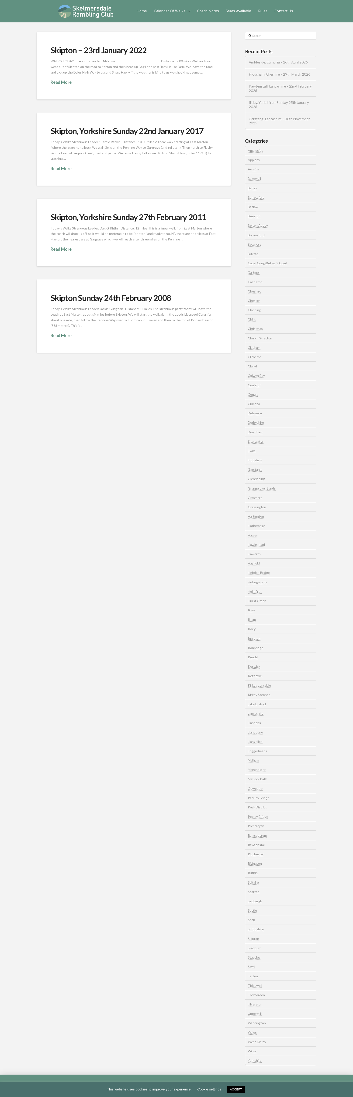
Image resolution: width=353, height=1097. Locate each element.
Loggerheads (257, 751)
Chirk (252, 319)
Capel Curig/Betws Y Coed (267, 263)
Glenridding (256, 479)
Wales (252, 1032)
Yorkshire (255, 1060)
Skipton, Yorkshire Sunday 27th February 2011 (128, 217)
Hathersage (256, 526)
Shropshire (256, 929)
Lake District (257, 704)
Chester (254, 301)
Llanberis (254, 723)
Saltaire (253, 882)
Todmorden (256, 995)
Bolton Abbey (258, 225)
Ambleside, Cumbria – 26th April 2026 (278, 62)
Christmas (255, 329)
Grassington (257, 507)
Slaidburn (254, 948)
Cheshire (254, 291)
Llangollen (255, 742)
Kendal (253, 657)
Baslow (253, 207)
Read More (61, 82)
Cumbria (254, 404)
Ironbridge (255, 648)
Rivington (255, 863)
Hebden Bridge (259, 573)
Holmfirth (255, 591)
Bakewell (254, 178)
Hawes (253, 535)
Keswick (254, 666)
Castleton (255, 282)
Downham (255, 432)
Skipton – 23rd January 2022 (99, 50)
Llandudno (255, 732)
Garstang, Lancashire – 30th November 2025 (279, 121)
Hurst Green (257, 601)
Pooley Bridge (258, 816)
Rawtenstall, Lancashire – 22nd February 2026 (280, 88)
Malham (253, 760)
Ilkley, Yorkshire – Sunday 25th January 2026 (279, 104)
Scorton (254, 892)
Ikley (251, 610)
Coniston (254, 385)
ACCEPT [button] (236, 1089)
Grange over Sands (262, 488)
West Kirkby (257, 1042)
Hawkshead (256, 545)
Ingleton (254, 638)
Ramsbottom (257, 835)
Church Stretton (260, 338)
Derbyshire (256, 422)
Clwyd (252, 366)
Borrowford (256, 235)
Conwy (253, 394)
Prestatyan (256, 826)
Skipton (253, 939)
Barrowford (256, 197)
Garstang (255, 469)
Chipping (254, 310)
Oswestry (255, 788)
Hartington (256, 516)
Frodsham (255, 460)
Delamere (255, 413)
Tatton (253, 976)
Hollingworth (257, 582)
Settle (252, 910)
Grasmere (255, 498)
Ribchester (256, 854)
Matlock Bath (257, 779)
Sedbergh (255, 901)
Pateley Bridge (258, 798)
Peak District (257, 807)
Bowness (254, 244)
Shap (251, 920)
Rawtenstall (256, 845)
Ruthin (253, 873)
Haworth (254, 554)
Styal (251, 967)
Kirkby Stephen (259, 695)
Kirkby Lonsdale (259, 685)
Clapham (254, 347)
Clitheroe (255, 357)
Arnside (253, 169)
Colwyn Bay (256, 375)
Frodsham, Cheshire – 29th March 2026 (279, 74)
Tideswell (255, 986)
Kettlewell (255, 676)
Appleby (254, 160)
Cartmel (254, 272)
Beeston (254, 216)
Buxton (253, 254)
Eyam (252, 451)
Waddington (257, 1023)
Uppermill (255, 1014)
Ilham (252, 619)
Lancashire (255, 713)
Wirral (252, 1051)
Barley (252, 188)
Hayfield (254, 563)
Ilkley (252, 629)
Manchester (257, 770)
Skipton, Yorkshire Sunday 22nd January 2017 (127, 131)
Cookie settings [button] (209, 1089)
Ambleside (255, 150)
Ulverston (255, 1004)
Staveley (254, 957)
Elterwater (255, 441)
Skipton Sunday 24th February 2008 (111, 298)
